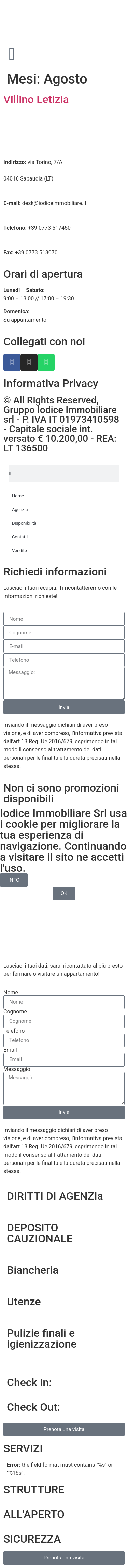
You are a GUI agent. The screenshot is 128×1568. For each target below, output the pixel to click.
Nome (10, 992)
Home (18, 495)
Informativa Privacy (50, 383)
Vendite (19, 550)
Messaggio (16, 1069)
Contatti (20, 536)
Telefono (14, 1031)
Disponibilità (24, 523)
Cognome (15, 1012)
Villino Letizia (36, 99)
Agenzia (20, 509)
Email (10, 1050)
